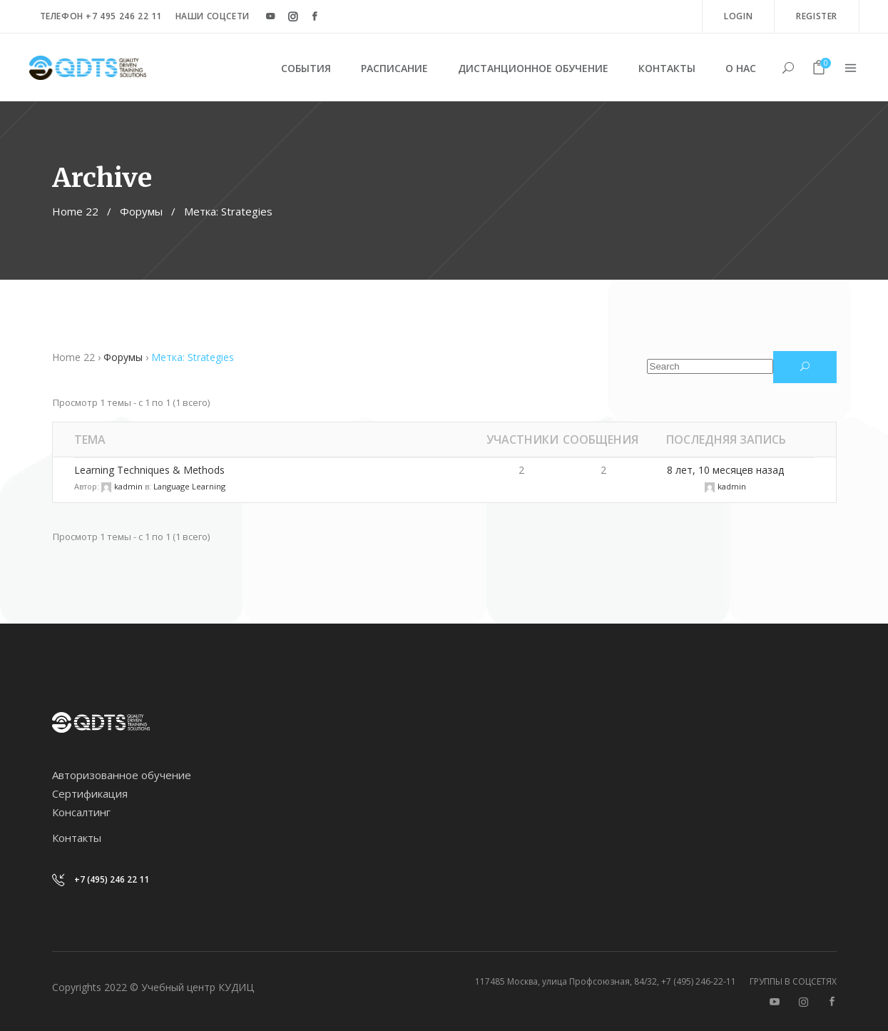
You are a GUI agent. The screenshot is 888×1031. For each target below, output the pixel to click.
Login (738, 16)
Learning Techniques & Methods (149, 470)
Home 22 (75, 211)
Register (816, 16)
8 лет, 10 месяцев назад (725, 470)
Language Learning (189, 486)
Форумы (141, 211)
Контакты (76, 838)
